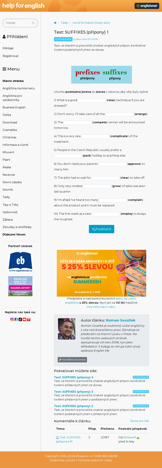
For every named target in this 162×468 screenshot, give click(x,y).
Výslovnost (10, 212)
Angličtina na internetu (19, 88)
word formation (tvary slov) (91, 22)
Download (10, 122)
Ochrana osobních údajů (95, 460)
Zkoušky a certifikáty (17, 227)
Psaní (6, 159)
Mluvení (8, 152)
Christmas (9, 137)
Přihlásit (8, 48)
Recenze (9, 174)
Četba (7, 115)
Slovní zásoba (12, 182)
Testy (6, 197)
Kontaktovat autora (72, 359)
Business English (14, 107)
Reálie (7, 167)
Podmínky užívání (63, 460)
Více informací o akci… (101, 307)
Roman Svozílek (120, 320)
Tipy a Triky (10, 204)
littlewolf (129, 437)
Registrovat (11, 56)
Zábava (8, 219)
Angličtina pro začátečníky (12, 98)
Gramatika (10, 130)
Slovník (8, 189)
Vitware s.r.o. (84, 456)
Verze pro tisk (139, 421)
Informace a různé (15, 144)
